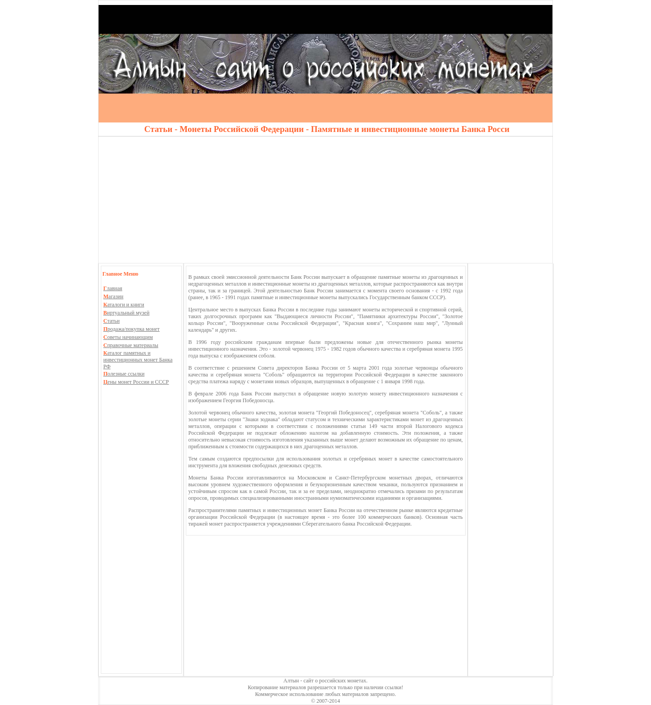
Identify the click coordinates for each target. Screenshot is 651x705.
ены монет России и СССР (136, 382)
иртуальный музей (127, 313)
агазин (114, 296)
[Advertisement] (325, 199)
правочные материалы (131, 345)
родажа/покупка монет (132, 329)
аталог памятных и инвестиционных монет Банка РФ (138, 360)
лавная (113, 288)
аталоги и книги (124, 304)
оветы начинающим (128, 337)
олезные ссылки (124, 374)
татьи (112, 321)
